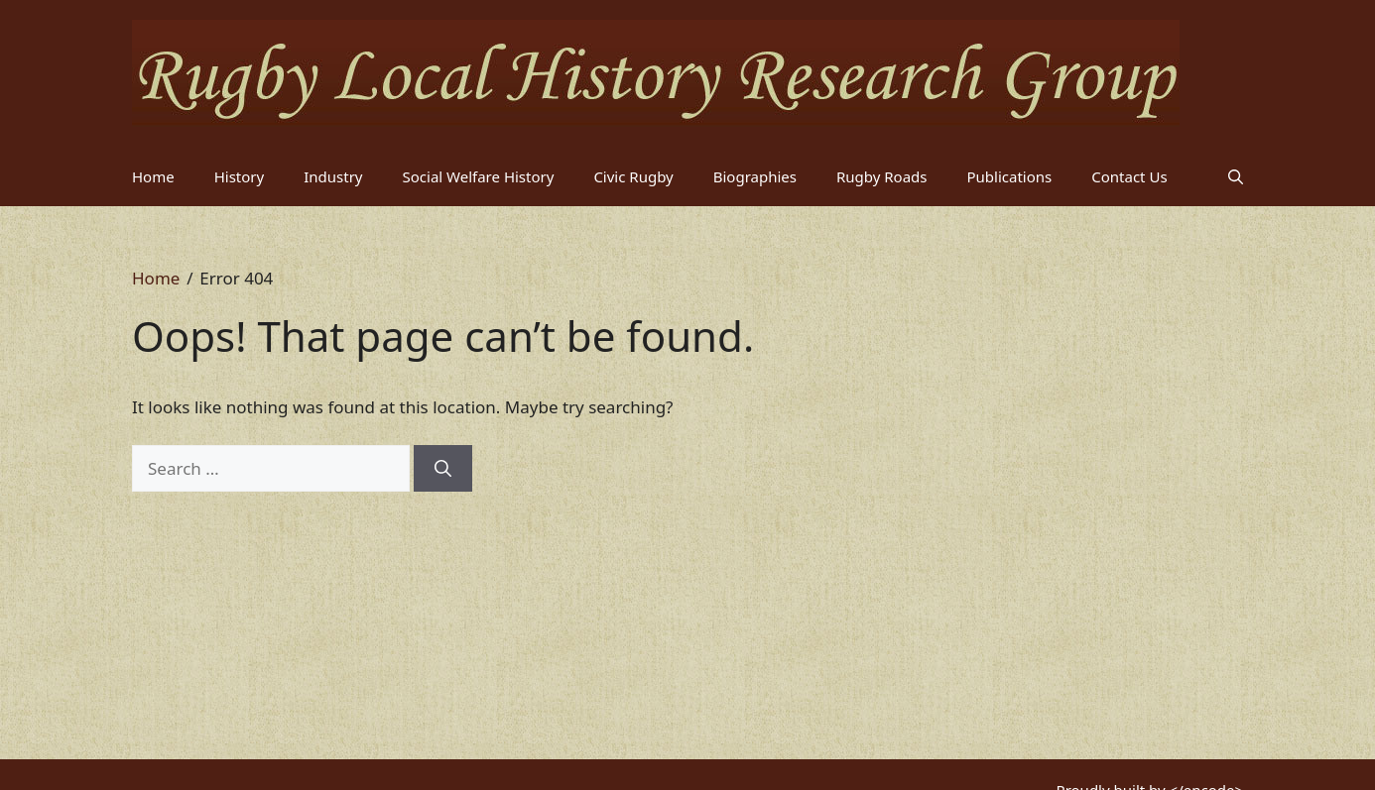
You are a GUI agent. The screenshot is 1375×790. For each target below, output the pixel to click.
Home (153, 176)
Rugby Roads (882, 176)
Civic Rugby (633, 176)
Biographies (755, 176)
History (239, 176)
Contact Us (1129, 176)
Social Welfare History (479, 176)
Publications (1010, 176)
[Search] (443, 469)
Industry (333, 176)
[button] (1235, 176)
